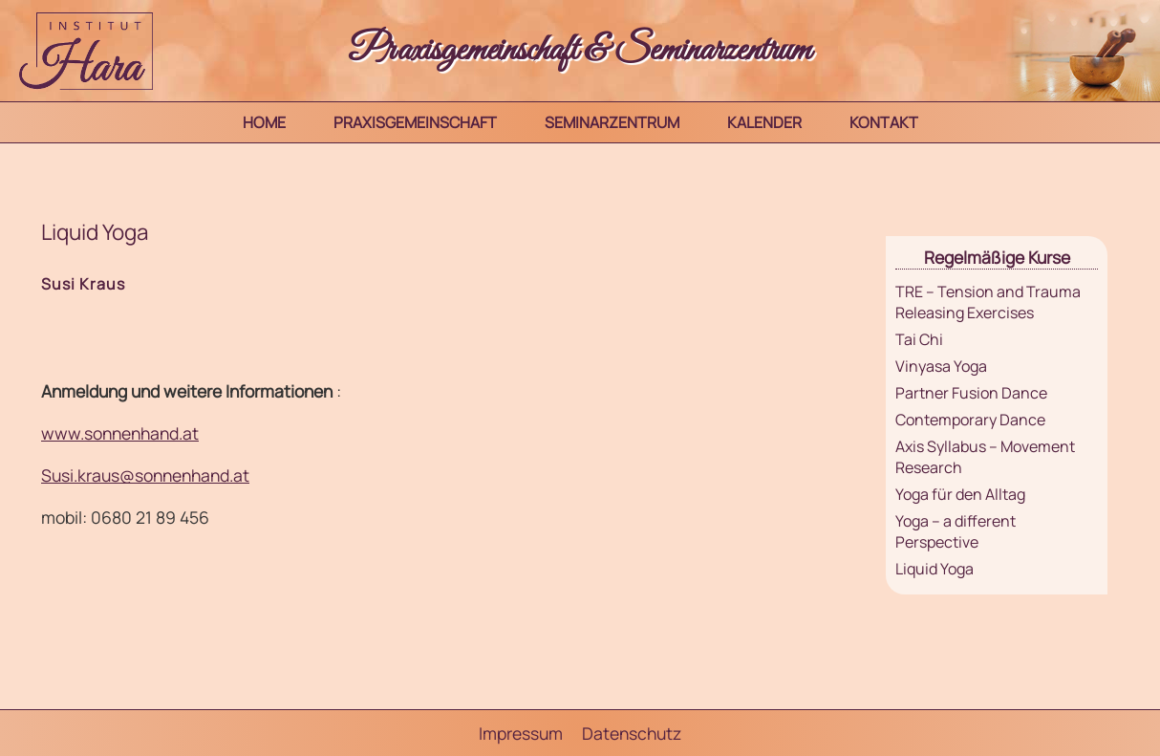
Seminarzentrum (612, 122)
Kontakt (883, 122)
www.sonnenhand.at (120, 432)
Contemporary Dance (970, 419)
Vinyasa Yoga (941, 366)
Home (264, 122)
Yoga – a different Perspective (955, 531)
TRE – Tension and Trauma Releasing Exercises (988, 302)
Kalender (764, 122)
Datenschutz (631, 733)
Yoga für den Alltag (960, 494)
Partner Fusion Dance (971, 392)
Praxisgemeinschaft (415, 122)
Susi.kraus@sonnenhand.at (145, 475)
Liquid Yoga (934, 568)
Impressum (521, 733)
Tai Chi (919, 339)
